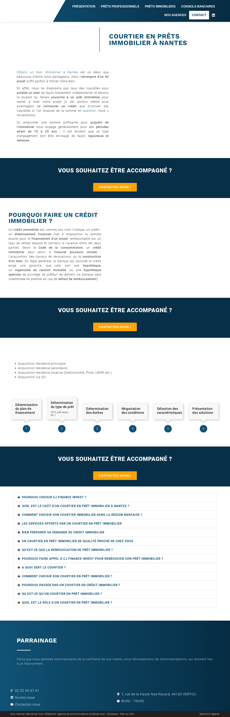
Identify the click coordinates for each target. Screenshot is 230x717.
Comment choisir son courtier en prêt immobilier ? (67, 576)
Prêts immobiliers (160, 6)
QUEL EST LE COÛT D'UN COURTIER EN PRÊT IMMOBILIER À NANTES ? (75, 506)
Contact (199, 15)
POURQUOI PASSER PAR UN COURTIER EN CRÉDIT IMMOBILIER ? (71, 585)
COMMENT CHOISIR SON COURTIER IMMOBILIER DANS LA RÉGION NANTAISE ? (82, 515)
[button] (115, 497)
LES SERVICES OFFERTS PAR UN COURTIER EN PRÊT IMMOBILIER (72, 523)
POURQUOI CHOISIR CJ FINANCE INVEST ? (54, 497)
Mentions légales (209, 714)
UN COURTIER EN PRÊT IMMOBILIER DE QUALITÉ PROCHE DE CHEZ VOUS (77, 541)
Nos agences (175, 15)
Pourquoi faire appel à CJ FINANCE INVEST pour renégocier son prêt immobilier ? (92, 558)
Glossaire (112, 714)
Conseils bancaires (198, 6)
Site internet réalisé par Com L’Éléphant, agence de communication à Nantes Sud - (58, 714)
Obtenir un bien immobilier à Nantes (47, 72)
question (89, 110)
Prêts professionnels (120, 6)
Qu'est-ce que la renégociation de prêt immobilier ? (67, 550)
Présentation (83, 6)
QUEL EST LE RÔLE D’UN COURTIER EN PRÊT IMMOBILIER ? (67, 602)
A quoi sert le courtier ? (44, 567)
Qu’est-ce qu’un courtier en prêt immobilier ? (62, 594)
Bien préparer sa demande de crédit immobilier (63, 532)
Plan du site (127, 714)
